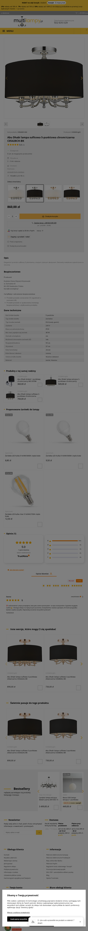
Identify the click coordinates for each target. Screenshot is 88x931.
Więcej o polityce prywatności (18, 912)
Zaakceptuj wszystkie (18, 919)
